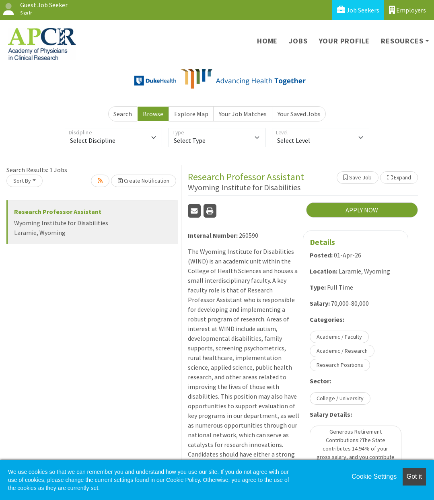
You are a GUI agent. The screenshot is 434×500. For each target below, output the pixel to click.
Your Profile (344, 40)
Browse (153, 114)
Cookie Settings (374, 476)
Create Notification (143, 180)
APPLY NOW (362, 210)
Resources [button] (402, 40)
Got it (414, 476)
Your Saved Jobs (299, 114)
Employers (407, 10)
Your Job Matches (243, 114)
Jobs (298, 40)
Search (122, 114)
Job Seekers (358, 10)
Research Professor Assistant (57, 212)
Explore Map (191, 114)
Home (267, 40)
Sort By (22, 180)
